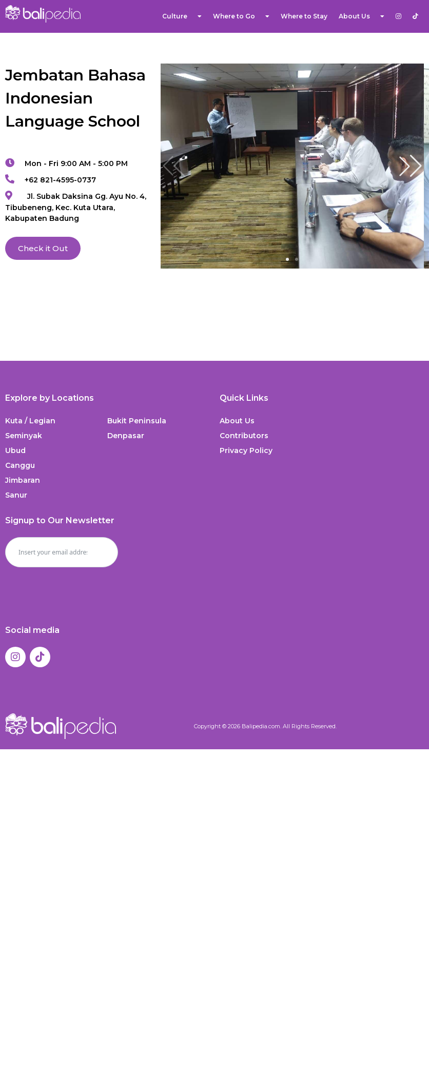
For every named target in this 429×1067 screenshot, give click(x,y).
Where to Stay (304, 16)
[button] (410, 166)
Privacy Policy (246, 450)
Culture (182, 16)
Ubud (15, 450)
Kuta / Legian (30, 420)
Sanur (16, 495)
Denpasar (125, 435)
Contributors (244, 435)
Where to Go (241, 16)
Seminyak (23, 435)
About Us (361, 16)
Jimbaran (22, 480)
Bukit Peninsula (136, 420)
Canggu (20, 465)
